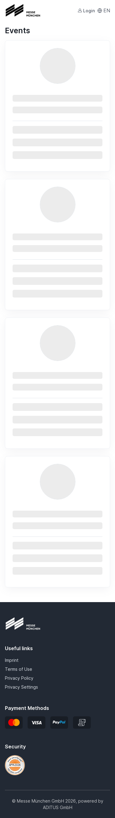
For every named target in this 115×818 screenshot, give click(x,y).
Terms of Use (18, 669)
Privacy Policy (19, 678)
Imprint (11, 660)
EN (103, 10)
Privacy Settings (21, 687)
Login (86, 10)
